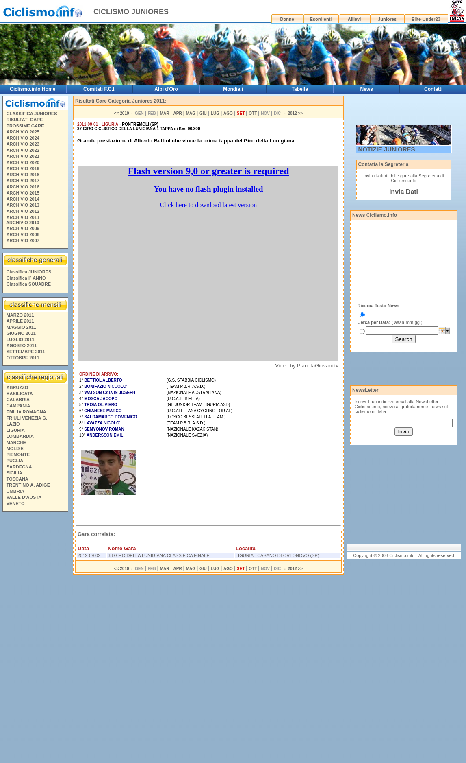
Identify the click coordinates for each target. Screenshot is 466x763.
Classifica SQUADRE (29, 284)
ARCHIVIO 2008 (23, 234)
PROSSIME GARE (25, 125)
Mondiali (233, 89)
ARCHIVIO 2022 (23, 150)
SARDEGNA (19, 466)
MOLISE (15, 448)
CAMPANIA (18, 405)
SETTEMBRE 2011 (26, 351)
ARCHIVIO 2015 (23, 192)
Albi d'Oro (166, 89)
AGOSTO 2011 (22, 345)
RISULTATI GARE (25, 119)
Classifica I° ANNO (26, 277)
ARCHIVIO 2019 (23, 168)
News (366, 89)
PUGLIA (15, 460)
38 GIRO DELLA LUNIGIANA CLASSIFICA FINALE (159, 555)
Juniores (387, 19)
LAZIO (13, 424)
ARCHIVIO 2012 (23, 211)
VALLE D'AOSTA (24, 497)
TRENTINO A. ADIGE (28, 485)
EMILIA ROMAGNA (26, 411)
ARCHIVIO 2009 (23, 228)
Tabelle (300, 89)
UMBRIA (15, 491)
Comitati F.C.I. (99, 89)
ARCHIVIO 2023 (23, 144)
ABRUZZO (17, 387)
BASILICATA (20, 393)
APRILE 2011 (20, 321)
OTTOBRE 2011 (23, 357)
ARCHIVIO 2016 (23, 186)
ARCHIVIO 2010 (22, 222)
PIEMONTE (18, 454)
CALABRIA (18, 399)
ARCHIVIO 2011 (23, 217)
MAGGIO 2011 (21, 327)
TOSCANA (17, 479)
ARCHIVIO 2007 (23, 240)
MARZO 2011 (20, 315)
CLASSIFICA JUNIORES (32, 113)
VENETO (16, 503)
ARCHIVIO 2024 (23, 138)
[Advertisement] (34, 638)
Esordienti (321, 19)
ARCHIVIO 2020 (23, 162)
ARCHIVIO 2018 (23, 174)
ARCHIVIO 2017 (23, 180)
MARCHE (16, 442)
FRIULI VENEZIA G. (27, 417)
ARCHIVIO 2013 (23, 205)
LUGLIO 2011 (21, 339)
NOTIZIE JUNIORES (386, 149)
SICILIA (14, 472)
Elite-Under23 (426, 19)
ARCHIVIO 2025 (23, 131)
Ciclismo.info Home (32, 89)
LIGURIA (16, 430)
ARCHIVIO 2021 (23, 156)
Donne (287, 19)
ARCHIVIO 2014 (23, 199)
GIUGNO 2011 (21, 333)
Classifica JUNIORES (29, 271)
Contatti (433, 89)
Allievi (354, 19)
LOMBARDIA (20, 436)
